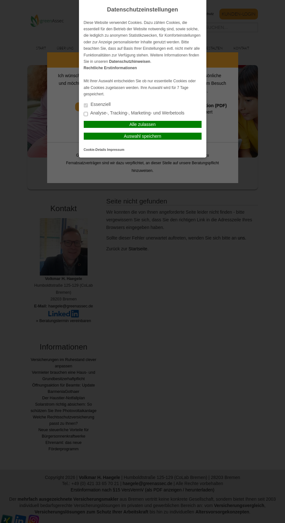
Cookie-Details (95, 149)
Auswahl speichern (142, 136)
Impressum (115, 149)
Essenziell (97, 104)
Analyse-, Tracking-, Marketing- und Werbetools (134, 113)
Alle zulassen (142, 124)
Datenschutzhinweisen (129, 61)
